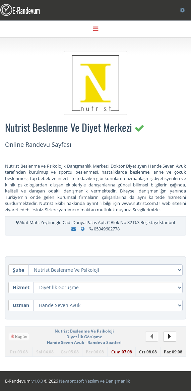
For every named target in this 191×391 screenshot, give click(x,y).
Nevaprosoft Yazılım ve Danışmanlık (94, 381)
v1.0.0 (37, 381)
